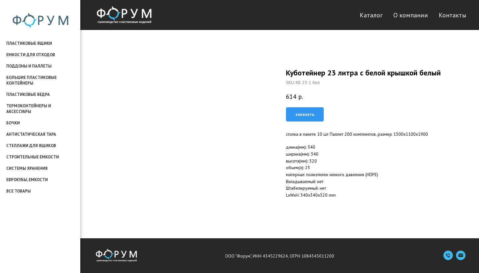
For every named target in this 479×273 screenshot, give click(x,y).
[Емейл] (460, 258)
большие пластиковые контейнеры (31, 80)
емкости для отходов (30, 54)
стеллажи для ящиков (31, 145)
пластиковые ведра (28, 94)
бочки (13, 123)
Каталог (371, 15)
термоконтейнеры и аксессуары (28, 108)
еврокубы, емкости (27, 179)
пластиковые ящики (29, 43)
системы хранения (27, 168)
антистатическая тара (31, 134)
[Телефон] (448, 258)
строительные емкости (32, 157)
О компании (410, 15)
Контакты (452, 15)
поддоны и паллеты (29, 66)
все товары (18, 191)
